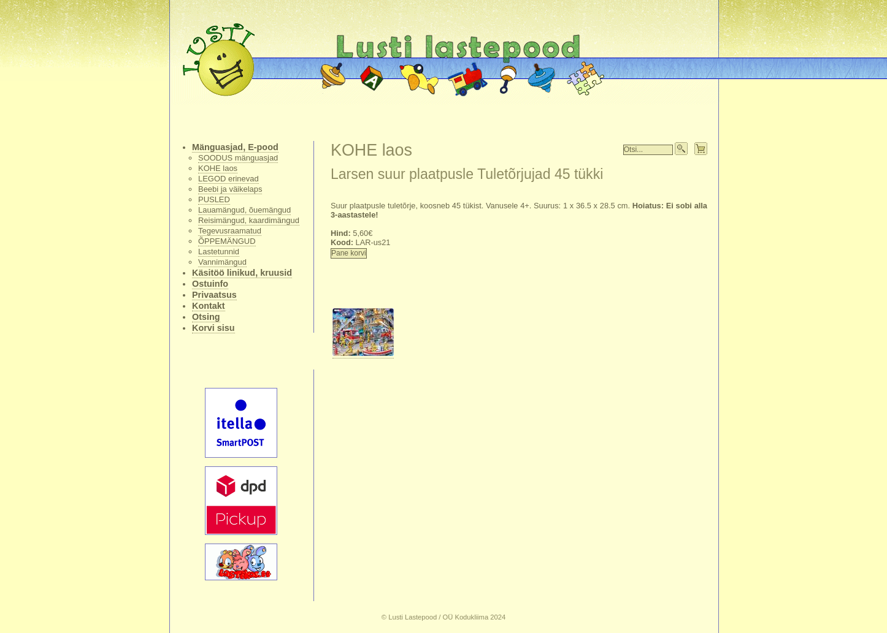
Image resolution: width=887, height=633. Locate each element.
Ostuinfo (210, 284)
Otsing (206, 317)
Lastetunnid (218, 251)
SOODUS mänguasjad (238, 157)
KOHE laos (217, 168)
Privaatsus (214, 295)
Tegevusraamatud (229, 230)
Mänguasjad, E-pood (235, 147)
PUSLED (214, 199)
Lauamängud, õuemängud (244, 209)
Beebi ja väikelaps (230, 189)
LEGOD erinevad (228, 178)
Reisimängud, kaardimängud (248, 220)
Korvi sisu (213, 328)
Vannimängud (222, 262)
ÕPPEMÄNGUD (227, 241)
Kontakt (208, 306)
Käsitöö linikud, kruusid (242, 273)
